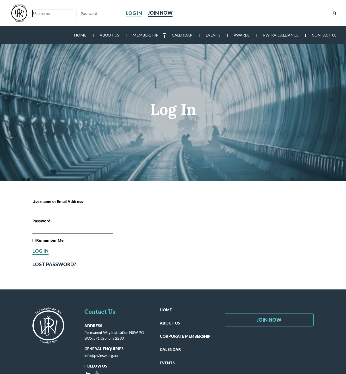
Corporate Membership (185, 336)
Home (80, 35)
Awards (242, 35)
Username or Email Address (57, 201)
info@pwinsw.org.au (101, 355)
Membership (145, 35)
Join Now (160, 13)
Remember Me (48, 240)
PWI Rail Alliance (280, 35)
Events (213, 35)
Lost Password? (54, 264)
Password (41, 221)
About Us (109, 35)
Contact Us (324, 35)
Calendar (182, 35)
